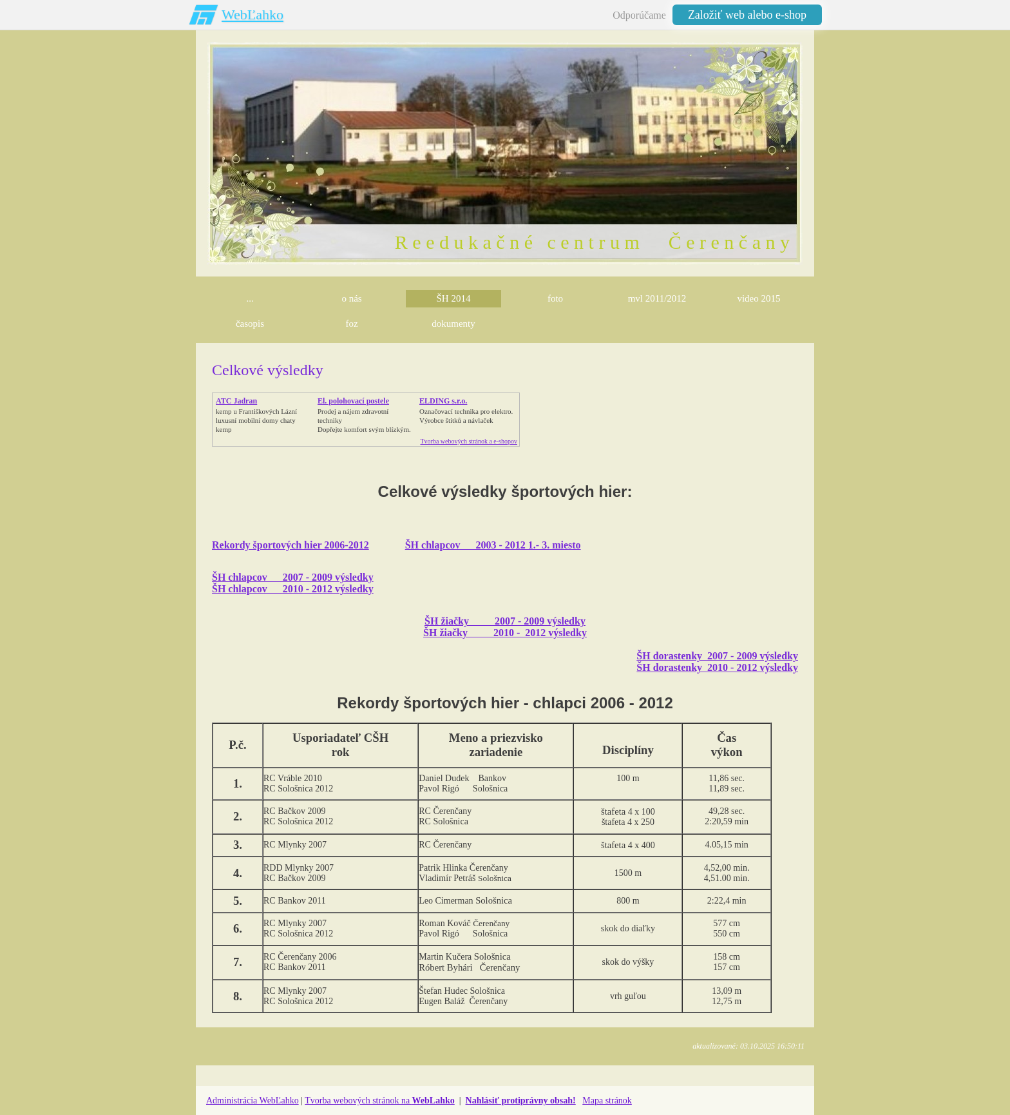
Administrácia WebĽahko (252, 1100)
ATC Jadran (236, 400)
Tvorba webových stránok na (380, 1100)
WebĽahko (252, 14)
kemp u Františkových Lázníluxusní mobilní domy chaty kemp (256, 420)
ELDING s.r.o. (443, 400)
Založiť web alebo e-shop (747, 14)
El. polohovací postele (353, 400)
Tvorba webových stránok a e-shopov (468, 441)
